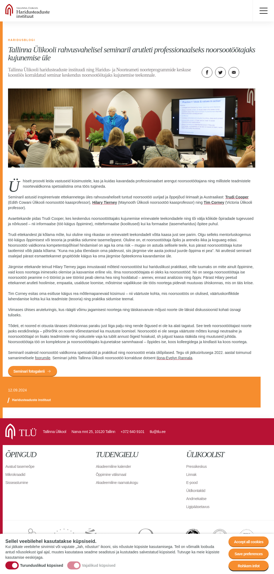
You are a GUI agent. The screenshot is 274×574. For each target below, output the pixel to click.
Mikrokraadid (15, 474)
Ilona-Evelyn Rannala (174, 358)
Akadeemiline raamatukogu (117, 482)
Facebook (207, 72)
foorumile (42, 358)
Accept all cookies (248, 542)
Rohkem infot (249, 566)
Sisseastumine (16, 482)
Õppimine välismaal (111, 474)
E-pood (191, 482)
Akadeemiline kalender (113, 466)
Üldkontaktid (195, 490)
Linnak (191, 474)
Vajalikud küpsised (98, 565)
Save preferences (249, 554)
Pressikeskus (196, 466)
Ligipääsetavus (197, 507)
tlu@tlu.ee (158, 431)
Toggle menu (263, 10)
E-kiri (233, 72)
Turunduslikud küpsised (41, 565)
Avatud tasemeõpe (20, 466)
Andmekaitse (196, 499)
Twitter (220, 72)
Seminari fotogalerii (29, 371)
